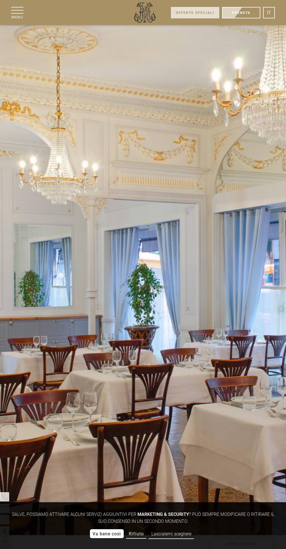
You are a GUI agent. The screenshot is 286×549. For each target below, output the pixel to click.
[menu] (17, 12)
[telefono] (4, 496)
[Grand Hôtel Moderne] (144, 12)
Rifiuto (136, 533)
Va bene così (106, 533)
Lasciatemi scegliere (171, 533)
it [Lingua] (269, 12)
